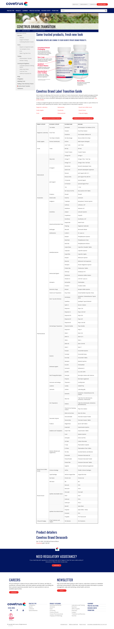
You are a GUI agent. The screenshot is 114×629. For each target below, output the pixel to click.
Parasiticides (60, 110)
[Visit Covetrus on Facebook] (17, 610)
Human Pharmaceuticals (56, 614)
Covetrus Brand (54, 612)
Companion (32, 605)
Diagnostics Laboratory (41, 107)
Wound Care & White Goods (85, 107)
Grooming (52, 610)
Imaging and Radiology (56, 616)
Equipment (90, 603)
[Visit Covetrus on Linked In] (11, 610)
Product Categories (55, 603)
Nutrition (74, 607)
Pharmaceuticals (61, 113)
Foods (37, 113)
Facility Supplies (40, 110)
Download (39, 543)
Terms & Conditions (73, 624)
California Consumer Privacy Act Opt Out (97, 624)
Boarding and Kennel (55, 605)
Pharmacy (74, 610)
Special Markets (33, 610)
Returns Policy (64, 624)
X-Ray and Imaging (83, 113)
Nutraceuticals (61, 107)
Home (18, 30)
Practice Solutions (93, 606)
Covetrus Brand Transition (38, 30)
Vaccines (74, 616)
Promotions (91, 610)
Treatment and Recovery (78, 614)
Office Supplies (76, 609)
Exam (51, 609)
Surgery (74, 612)
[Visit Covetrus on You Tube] (23, 610)
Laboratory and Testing (78, 605)
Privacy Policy (82, 624)
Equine (31, 607)
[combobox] (84, 10)
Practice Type (32, 603)
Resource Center (26, 30)
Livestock (31, 609)
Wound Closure (82, 110)
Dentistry (52, 607)
